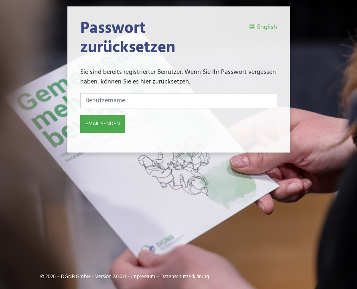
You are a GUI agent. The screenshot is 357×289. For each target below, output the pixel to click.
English (263, 27)
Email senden (102, 124)
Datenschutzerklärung (184, 277)
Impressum (143, 277)
